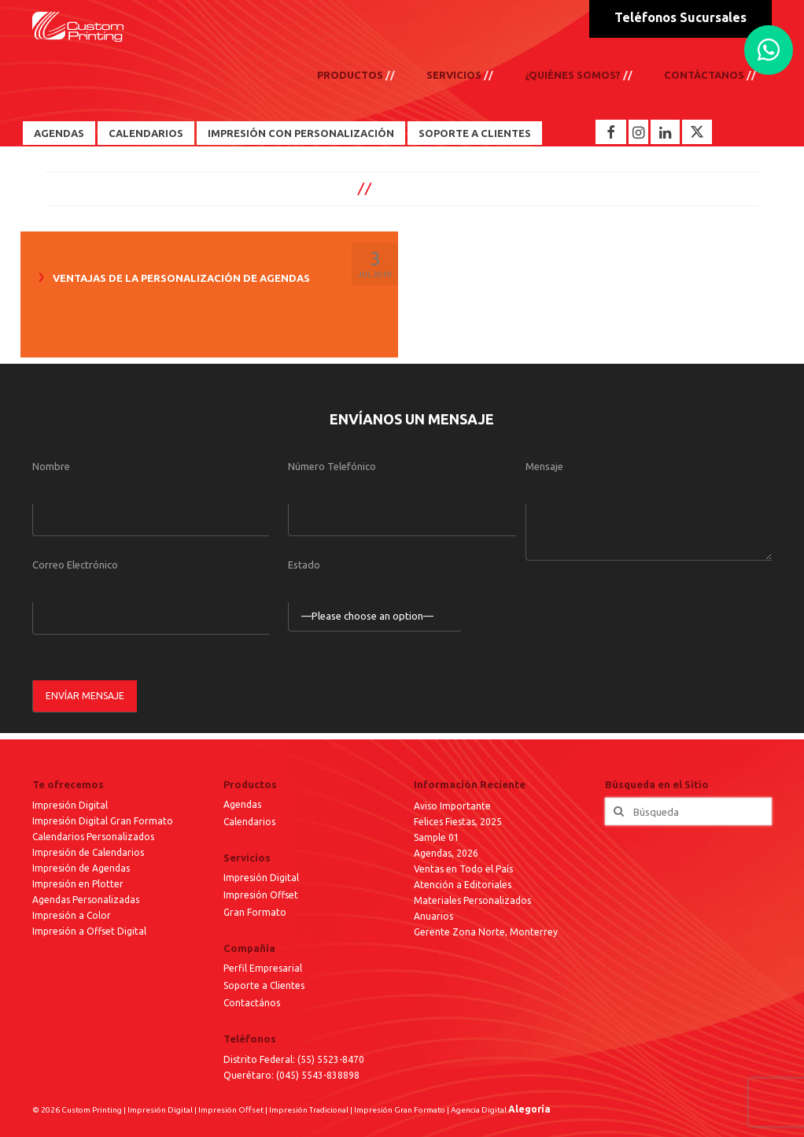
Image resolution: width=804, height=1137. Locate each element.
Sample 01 (436, 837)
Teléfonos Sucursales (680, 17)
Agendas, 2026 (446, 853)
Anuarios (433, 916)
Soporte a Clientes (475, 133)
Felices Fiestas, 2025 (458, 822)
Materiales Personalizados (472, 900)
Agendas (59, 133)
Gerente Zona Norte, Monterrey (486, 932)
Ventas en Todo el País (463, 869)
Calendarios (146, 133)
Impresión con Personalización (301, 133)
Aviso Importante (452, 806)
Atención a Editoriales (462, 885)
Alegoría (529, 1109)
